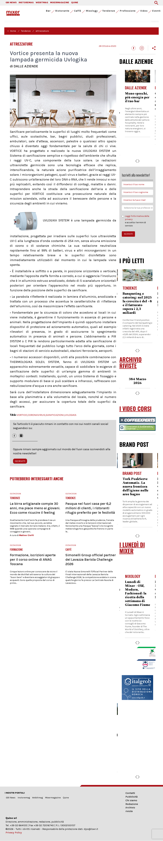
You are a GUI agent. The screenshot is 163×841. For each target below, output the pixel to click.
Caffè (77, 10)
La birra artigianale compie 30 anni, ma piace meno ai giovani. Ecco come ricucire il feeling (35, 508)
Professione (128, 10)
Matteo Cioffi (26, 535)
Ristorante (62, 10)
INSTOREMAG (26, 2)
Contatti (130, 793)
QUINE (74, 2)
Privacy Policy (14, 832)
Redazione (131, 804)
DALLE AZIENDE (136, 61)
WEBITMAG (42, 2)
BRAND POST (134, 444)
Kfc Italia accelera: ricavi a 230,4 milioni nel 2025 (137, 297)
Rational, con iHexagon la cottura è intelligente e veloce (133, 486)
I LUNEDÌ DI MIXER (132, 548)
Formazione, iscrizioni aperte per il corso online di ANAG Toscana (33, 559)
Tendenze (108, 10)
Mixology (92, 10)
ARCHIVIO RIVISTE (130, 362)
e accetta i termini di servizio (137, 221)
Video (144, 10)
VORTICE (22, 414)
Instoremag (24, 797)
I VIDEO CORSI (135, 408)
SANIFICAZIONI (55, 414)
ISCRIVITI (20, 461)
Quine (66, 797)
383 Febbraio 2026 (137, 381)
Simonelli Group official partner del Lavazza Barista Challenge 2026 (90, 559)
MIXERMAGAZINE (59, 2)
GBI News (10, 797)
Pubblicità (131, 796)
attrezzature (42, 31)
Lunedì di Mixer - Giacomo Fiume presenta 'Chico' (137, 589)
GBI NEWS (11, 2)
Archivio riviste (130, 809)
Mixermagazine (53, 797)
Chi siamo (131, 800)
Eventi (156, 10)
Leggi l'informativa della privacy (137, 218)
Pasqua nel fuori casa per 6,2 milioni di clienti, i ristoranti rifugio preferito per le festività (90, 508)
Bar (48, 10)
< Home (11, 31)
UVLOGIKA (70, 414)
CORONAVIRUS (36, 414)
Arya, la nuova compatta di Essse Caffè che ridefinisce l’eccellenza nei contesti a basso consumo (137, 105)
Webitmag (37, 797)
